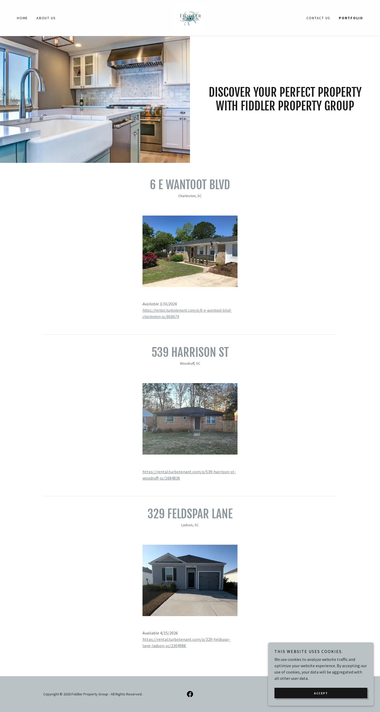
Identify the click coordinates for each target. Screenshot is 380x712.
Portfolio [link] (351, 18)
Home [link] (22, 18)
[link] (190, 17)
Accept (321, 700)
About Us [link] (46, 18)
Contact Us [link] (318, 18)
